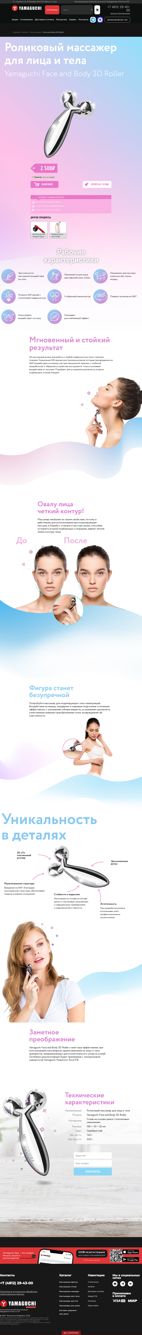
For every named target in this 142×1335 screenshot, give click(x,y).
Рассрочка (61, 19)
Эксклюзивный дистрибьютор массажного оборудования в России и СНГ (102, 2)
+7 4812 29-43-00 (118, 8)
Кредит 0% (92, 1296)
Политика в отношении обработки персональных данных (18, 1292)
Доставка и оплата (44, 19)
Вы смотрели (71, 1333)
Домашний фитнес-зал (117, 20)
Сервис (73, 19)
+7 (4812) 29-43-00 (16, 1283)
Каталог (91, 1287)
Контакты (83, 19)
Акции (15, 19)
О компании (26, 19)
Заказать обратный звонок (120, 13)
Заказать (92, 1171)
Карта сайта (93, 1306)
